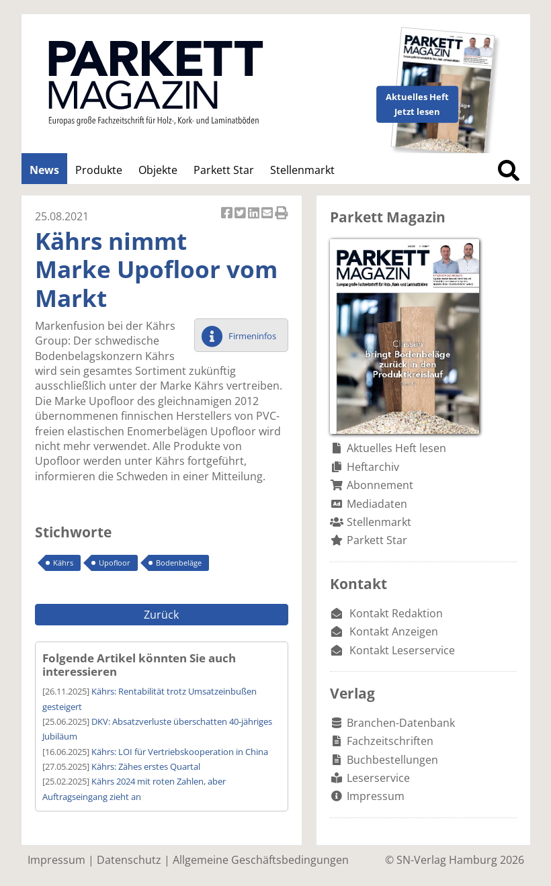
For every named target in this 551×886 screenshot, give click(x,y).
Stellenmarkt (302, 170)
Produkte (98, 170)
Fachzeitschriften (390, 741)
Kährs (63, 563)
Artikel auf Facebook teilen (228, 214)
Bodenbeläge (179, 563)
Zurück (161, 614)
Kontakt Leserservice (402, 650)
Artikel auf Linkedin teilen (254, 214)
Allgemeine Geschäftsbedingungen (261, 859)
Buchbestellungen (392, 759)
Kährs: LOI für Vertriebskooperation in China (179, 752)
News (44, 170)
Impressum (376, 796)
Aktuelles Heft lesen (396, 448)
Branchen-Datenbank (401, 722)
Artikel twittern (241, 214)
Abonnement (380, 485)
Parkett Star (224, 170)
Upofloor (114, 563)
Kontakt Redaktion (396, 613)
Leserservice (378, 777)
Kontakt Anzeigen (393, 631)
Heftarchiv (373, 466)
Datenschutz (129, 859)
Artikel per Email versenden (268, 214)
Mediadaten (377, 503)
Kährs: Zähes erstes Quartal (145, 766)
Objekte (157, 170)
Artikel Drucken (281, 214)
